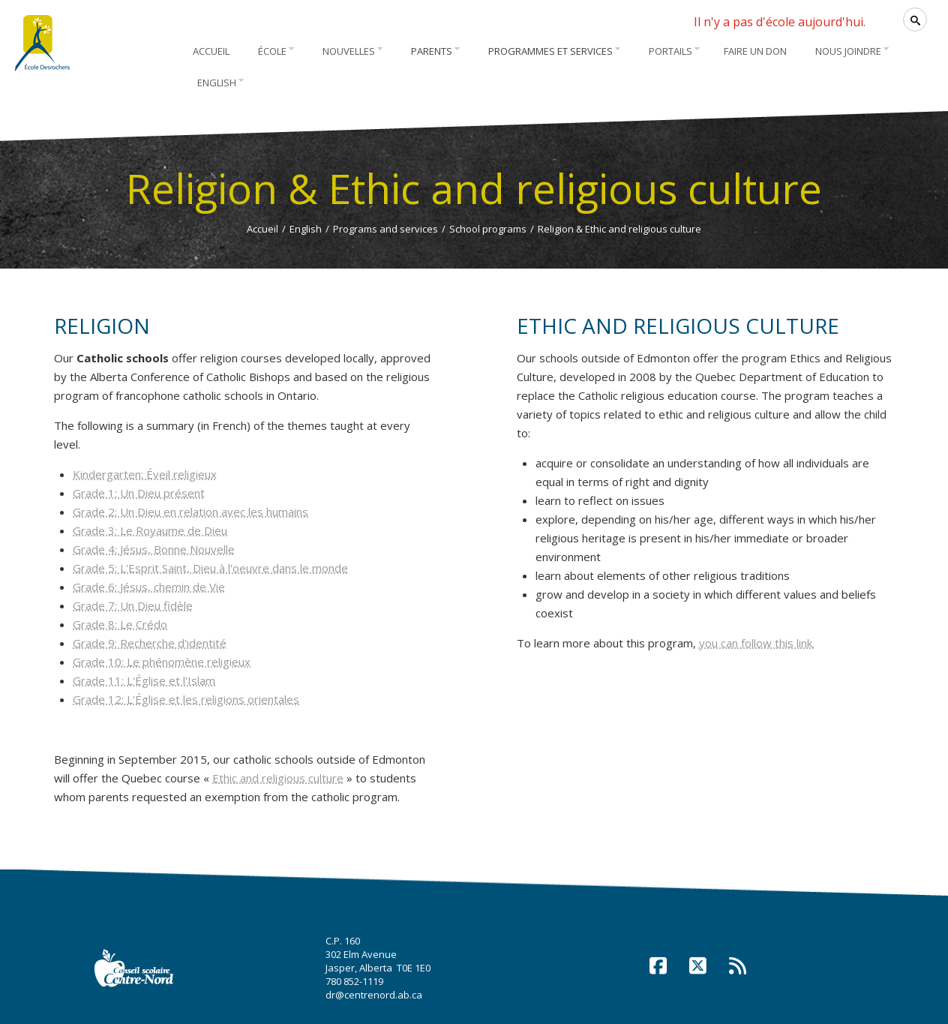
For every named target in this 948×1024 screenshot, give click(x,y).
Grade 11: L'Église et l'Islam (144, 680)
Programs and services (385, 229)
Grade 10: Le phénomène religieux (161, 661)
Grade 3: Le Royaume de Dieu (150, 530)
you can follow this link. (756, 642)
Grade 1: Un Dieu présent (139, 492)
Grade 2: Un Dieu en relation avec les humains (190, 511)
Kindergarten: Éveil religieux (145, 474)
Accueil (262, 229)
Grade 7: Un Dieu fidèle (133, 605)
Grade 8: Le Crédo (120, 624)
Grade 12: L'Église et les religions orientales (186, 699)
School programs (487, 229)
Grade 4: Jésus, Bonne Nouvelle (154, 549)
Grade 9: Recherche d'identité (149, 642)
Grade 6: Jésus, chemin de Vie (149, 586)
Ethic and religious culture (278, 777)
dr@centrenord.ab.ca (374, 994)
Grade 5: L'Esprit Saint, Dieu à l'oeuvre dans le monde (210, 567)
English (306, 229)
